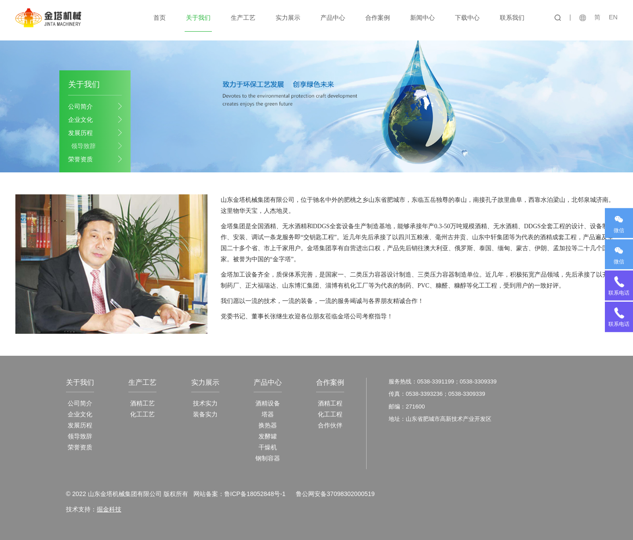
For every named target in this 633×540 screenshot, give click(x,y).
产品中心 (333, 17)
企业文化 (80, 119)
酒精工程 (330, 403)
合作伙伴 (330, 425)
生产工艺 (243, 17)
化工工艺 (142, 414)
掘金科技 (109, 509)
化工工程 (330, 414)
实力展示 (288, 17)
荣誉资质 (80, 158)
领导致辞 (83, 145)
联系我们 (512, 17)
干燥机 (267, 447)
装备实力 (205, 414)
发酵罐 (267, 436)
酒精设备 (267, 403)
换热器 (267, 425)
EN (613, 17)
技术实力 (205, 403)
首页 (160, 17)
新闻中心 (423, 17)
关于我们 (198, 17)
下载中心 (467, 17)
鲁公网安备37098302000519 (335, 493)
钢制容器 (267, 458)
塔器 (268, 414)
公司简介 (80, 105)
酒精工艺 (142, 403)
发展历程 (80, 132)
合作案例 (378, 17)
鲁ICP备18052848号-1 (254, 493)
